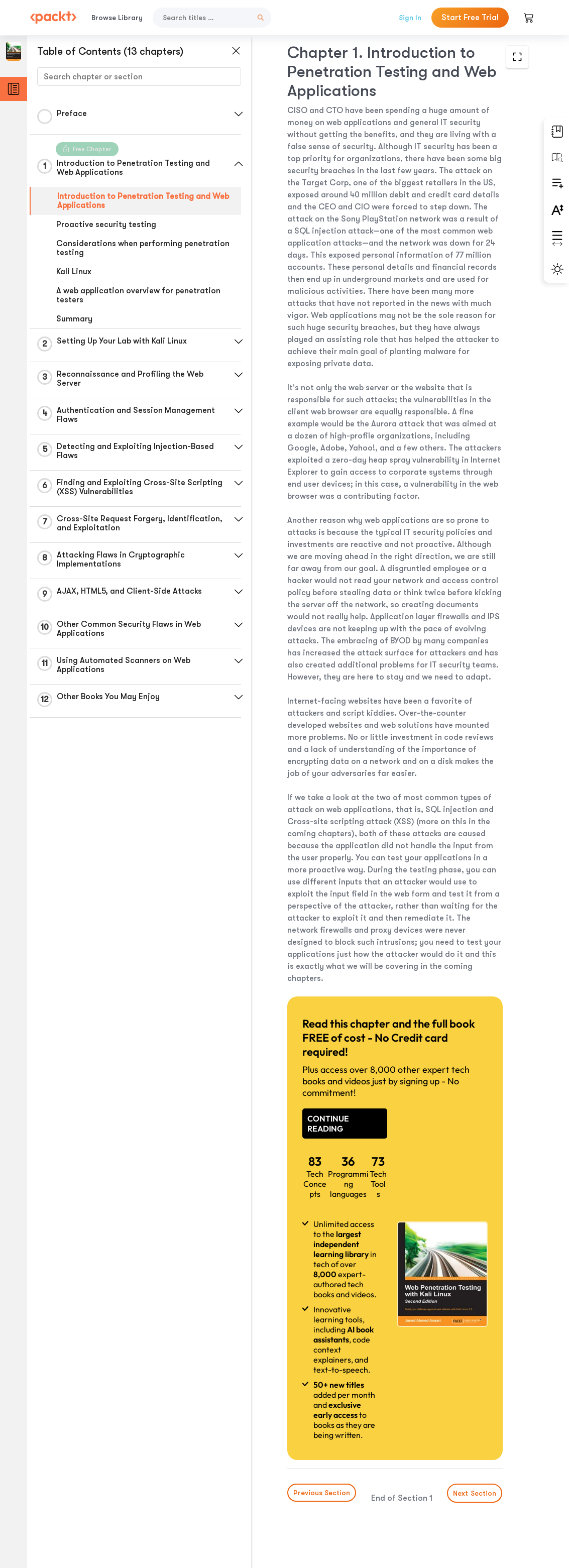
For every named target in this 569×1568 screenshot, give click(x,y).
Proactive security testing (106, 224)
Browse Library (117, 18)
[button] (239, 114)
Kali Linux (73, 271)
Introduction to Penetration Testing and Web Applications (143, 201)
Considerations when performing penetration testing (143, 248)
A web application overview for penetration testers (138, 295)
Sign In (410, 18)
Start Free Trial (470, 17)
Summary (74, 318)
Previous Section (321, 1493)
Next (475, 1493)
